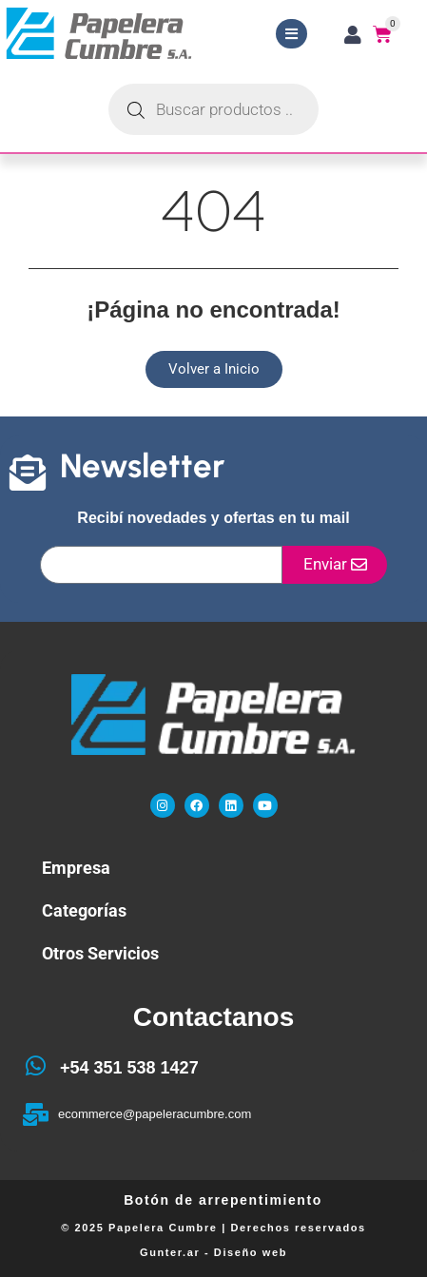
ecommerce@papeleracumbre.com (154, 1114)
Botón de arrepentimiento (223, 1200)
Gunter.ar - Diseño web (213, 1252)
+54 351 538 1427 (129, 1067)
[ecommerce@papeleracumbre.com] (35, 1114)
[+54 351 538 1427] (35, 1065)
